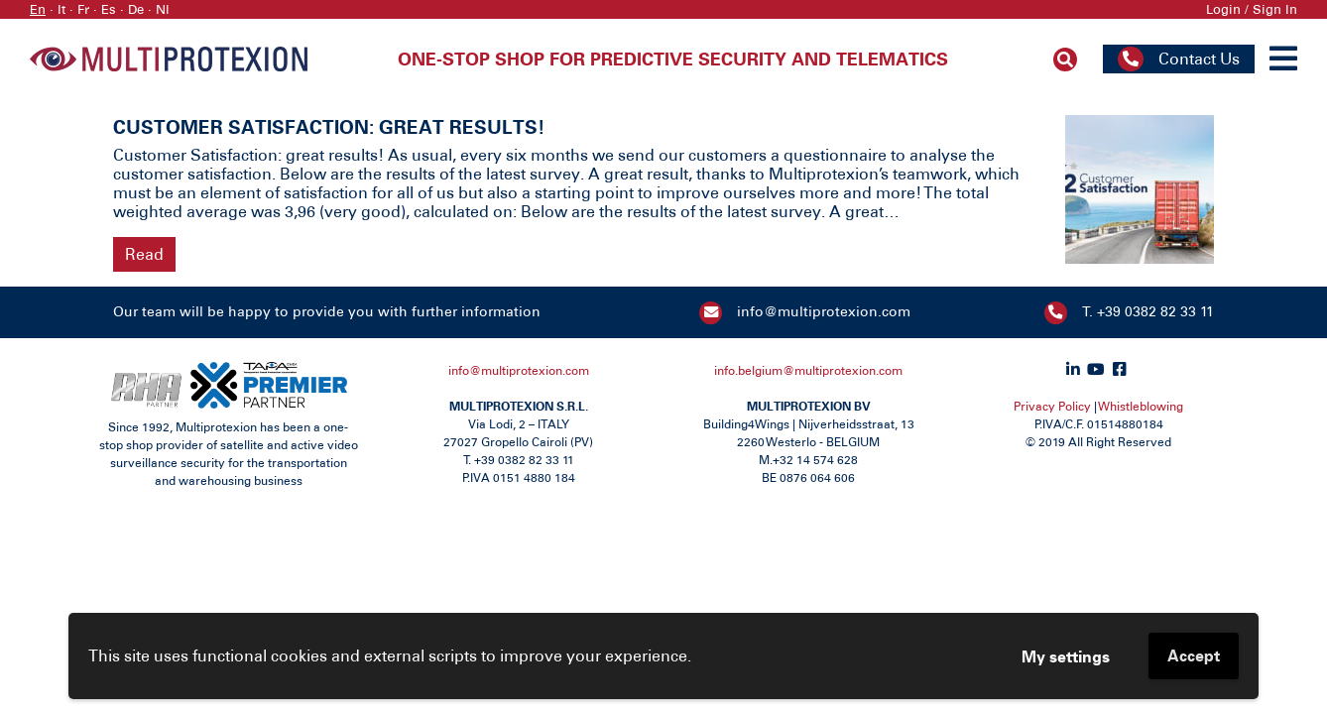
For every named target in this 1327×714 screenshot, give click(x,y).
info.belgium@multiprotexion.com (808, 371)
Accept (1193, 655)
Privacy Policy (1052, 407)
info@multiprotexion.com (823, 311)
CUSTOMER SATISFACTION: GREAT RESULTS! (328, 126)
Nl (163, 9)
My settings (1066, 656)
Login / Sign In (1251, 9)
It (61, 9)
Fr (83, 9)
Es (108, 9)
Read (144, 254)
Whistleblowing (1141, 407)
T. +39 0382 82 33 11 (1148, 311)
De (136, 9)
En (38, 9)
